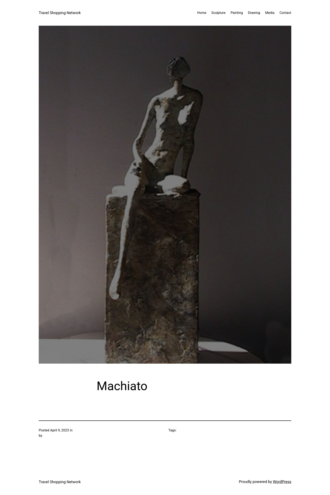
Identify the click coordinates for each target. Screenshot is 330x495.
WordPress (282, 481)
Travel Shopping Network (60, 13)
